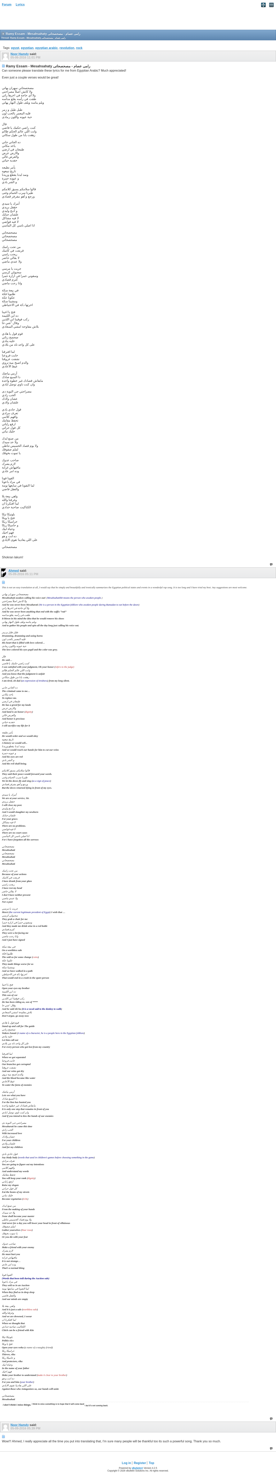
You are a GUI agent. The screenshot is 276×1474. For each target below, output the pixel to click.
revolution (66, 48)
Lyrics (20, 4)
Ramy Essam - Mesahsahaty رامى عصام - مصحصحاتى (38, 37)
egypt (15, 48)
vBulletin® (137, 1468)
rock (79, 48)
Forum (7, 4)
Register (140, 1463)
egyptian (27, 48)
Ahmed (13, 570)
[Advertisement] (30, 19)
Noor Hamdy (20, 54)
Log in (126, 1463)
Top (151, 1463)
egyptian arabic (46, 48)
